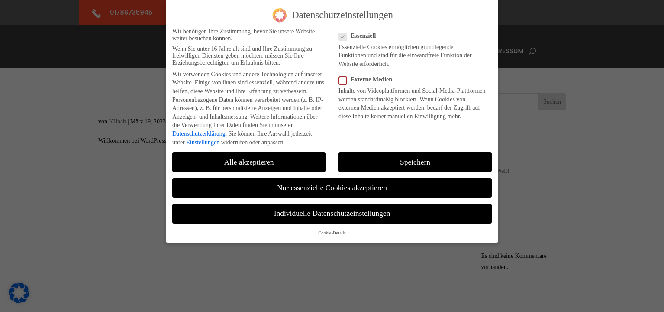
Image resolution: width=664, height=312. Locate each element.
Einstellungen (202, 139)
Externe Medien (369, 76)
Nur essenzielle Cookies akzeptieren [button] (332, 184)
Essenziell (360, 32)
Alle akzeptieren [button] (249, 158)
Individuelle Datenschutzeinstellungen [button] (332, 209)
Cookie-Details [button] (332, 230)
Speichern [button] (415, 158)
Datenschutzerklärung (199, 130)
